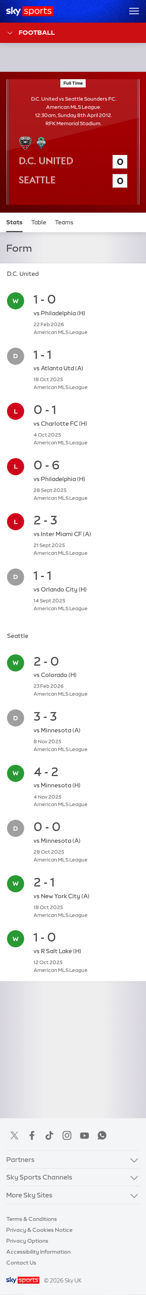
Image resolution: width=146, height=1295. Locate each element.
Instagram (67, 1135)
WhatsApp (102, 1135)
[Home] (29, 11)
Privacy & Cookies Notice (39, 1230)
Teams (64, 222)
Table (38, 222)
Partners (20, 1159)
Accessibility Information (38, 1251)
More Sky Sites (29, 1195)
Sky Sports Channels (39, 1177)
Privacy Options (27, 1240)
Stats (14, 222)
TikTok (49, 1135)
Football (30, 33)
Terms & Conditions (31, 1219)
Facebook (32, 1135)
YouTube (84, 1135)
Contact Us (21, 1262)
